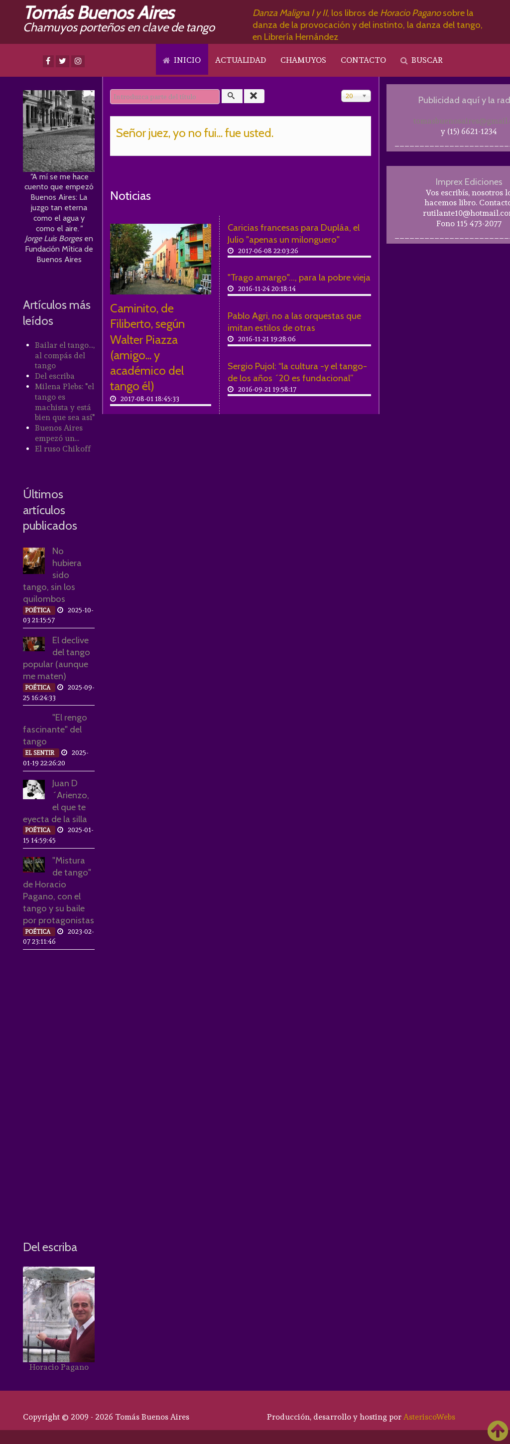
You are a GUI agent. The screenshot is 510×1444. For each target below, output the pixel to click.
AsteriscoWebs (429, 1417)
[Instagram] (78, 61)
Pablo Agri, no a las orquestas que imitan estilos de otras (294, 321)
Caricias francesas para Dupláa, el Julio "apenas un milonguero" (294, 233)
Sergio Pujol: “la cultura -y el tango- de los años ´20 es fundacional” (297, 372)
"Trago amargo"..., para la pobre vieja (299, 277)
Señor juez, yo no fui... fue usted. (194, 133)
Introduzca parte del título (110, 89)
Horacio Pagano (59, 1367)
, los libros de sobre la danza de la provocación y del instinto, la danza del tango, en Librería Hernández (368, 24)
